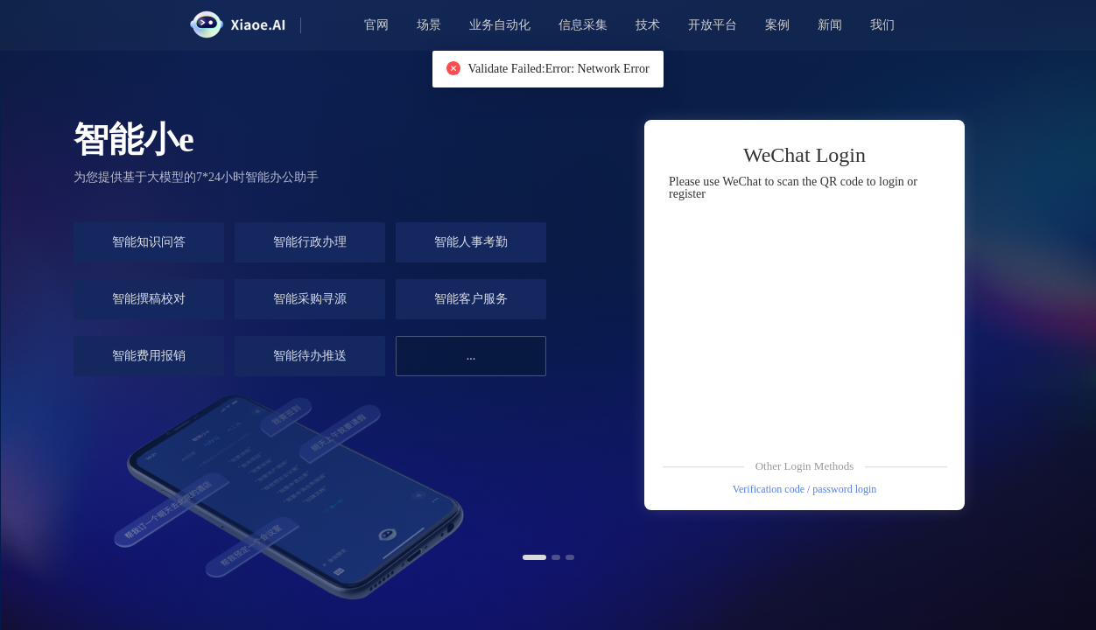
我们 (882, 25)
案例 (777, 25)
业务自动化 (499, 25)
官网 (376, 25)
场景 (429, 25)
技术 (648, 25)
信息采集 (583, 25)
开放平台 (712, 25)
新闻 (830, 25)
